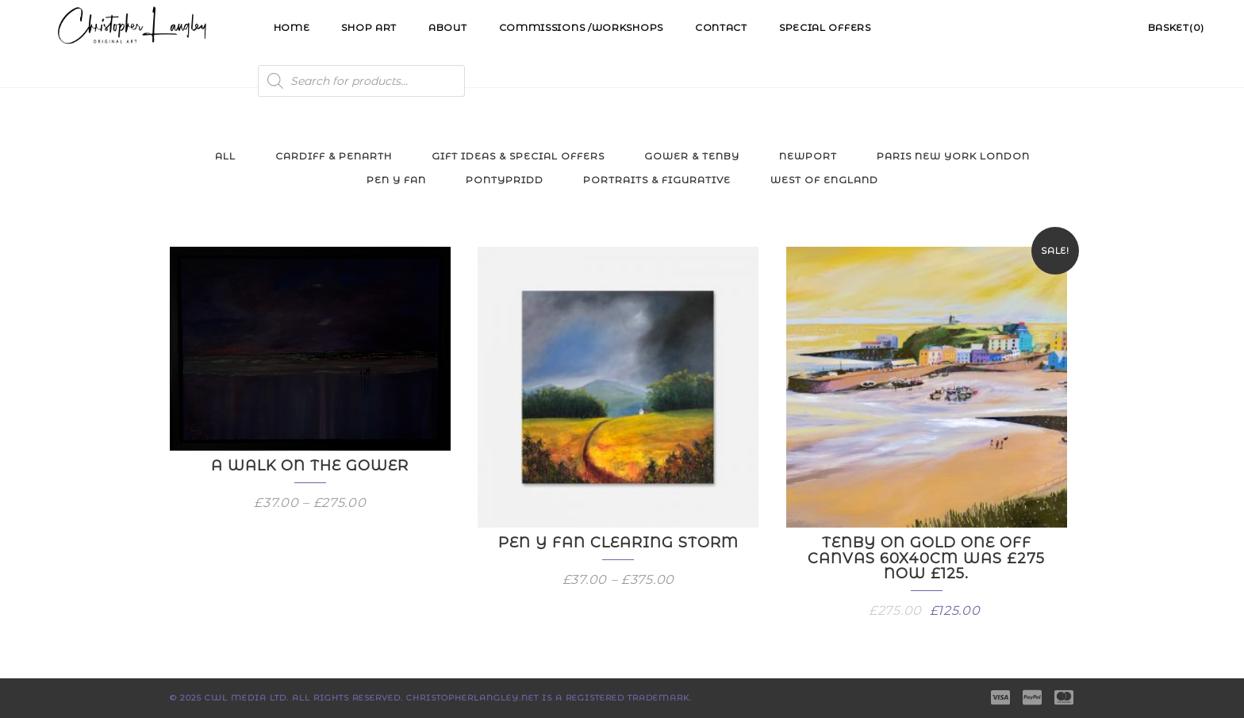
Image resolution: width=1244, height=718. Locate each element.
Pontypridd (504, 180)
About (447, 27)
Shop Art (369, 27)
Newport (808, 156)
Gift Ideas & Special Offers (518, 156)
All (225, 156)
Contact (721, 27)
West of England (824, 180)
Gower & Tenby (691, 156)
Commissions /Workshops (581, 27)
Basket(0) (1176, 27)
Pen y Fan (396, 180)
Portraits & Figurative (657, 180)
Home (292, 27)
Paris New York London (953, 156)
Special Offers (825, 27)
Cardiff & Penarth (333, 156)
